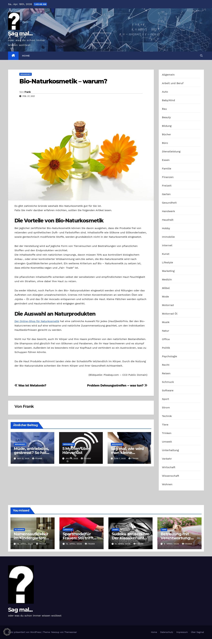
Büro (165, 142)
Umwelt (167, 441)
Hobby (166, 228)
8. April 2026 (172, 544)
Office (166, 339)
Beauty (166, 117)
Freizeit (167, 185)
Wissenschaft (170, 475)
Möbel (166, 288)
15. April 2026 (74, 544)
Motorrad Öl (170, 313)
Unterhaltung (170, 450)
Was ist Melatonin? (30, 385)
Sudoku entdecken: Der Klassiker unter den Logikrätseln (130, 538)
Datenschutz (166, 632)
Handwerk (168, 211)
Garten (166, 194)
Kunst (165, 253)
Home (26, 55)
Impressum (182, 632)
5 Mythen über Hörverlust (76, 450)
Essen (166, 160)
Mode (165, 296)
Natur (165, 330)
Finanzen (168, 177)
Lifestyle (167, 262)
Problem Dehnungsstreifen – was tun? (117, 385)
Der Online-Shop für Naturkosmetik (36, 321)
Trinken (167, 433)
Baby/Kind (168, 100)
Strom (166, 407)
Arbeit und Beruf (173, 83)
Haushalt (167, 219)
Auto (165, 91)
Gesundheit (25, 74)
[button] (201, 55)
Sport (165, 399)
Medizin (167, 279)
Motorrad (168, 305)
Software (167, 390)
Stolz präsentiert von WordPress (25, 632)
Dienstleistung (171, 151)
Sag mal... (20, 33)
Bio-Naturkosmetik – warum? (63, 81)
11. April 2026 (123, 544)
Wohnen (167, 484)
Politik (166, 347)
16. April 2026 (25, 544)
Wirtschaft (168, 467)
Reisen (166, 373)
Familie (166, 168)
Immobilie (168, 236)
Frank (27, 92)
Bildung (167, 125)
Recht (165, 364)
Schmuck (168, 381)
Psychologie (169, 356)
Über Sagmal (197, 632)
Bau (164, 108)
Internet (167, 245)
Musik (165, 322)
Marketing (168, 270)
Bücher (166, 134)
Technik (167, 416)
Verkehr (167, 458)
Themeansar (70, 632)
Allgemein (168, 74)
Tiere (165, 424)
